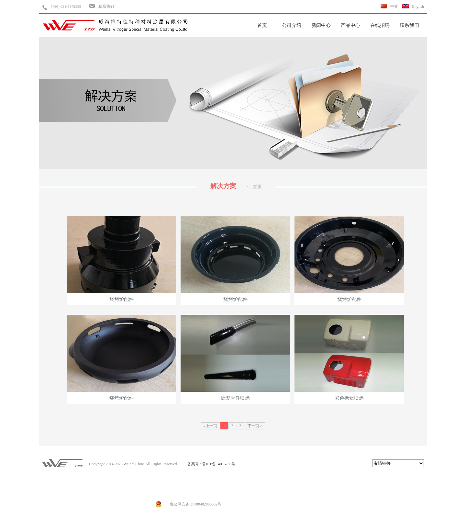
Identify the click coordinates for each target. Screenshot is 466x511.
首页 (262, 25)
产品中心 (350, 25)
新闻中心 (321, 25)
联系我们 (106, 6)
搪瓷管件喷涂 (235, 358)
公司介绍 (291, 25)
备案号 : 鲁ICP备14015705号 (211, 464)
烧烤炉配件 (121, 259)
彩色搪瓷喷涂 (349, 358)
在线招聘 (380, 25)
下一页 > (255, 426)
